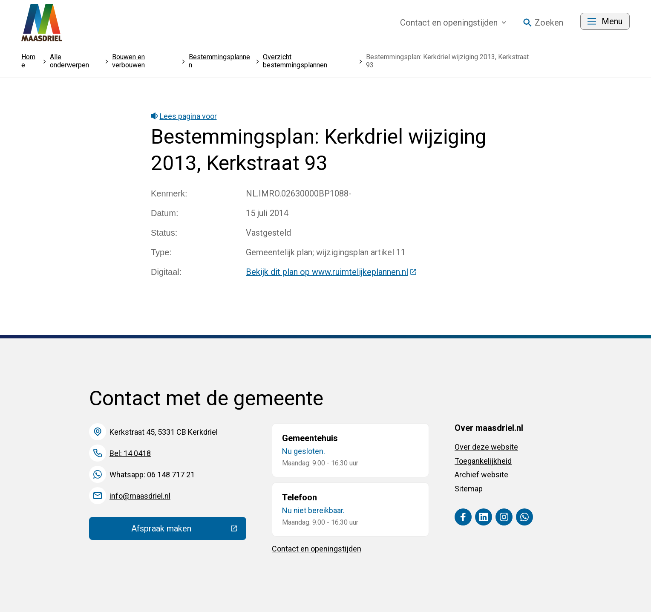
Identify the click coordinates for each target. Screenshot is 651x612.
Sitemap (469, 488)
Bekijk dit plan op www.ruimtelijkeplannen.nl (331, 272)
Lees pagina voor (184, 116)
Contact (453, 22)
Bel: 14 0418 (130, 453)
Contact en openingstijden (316, 548)
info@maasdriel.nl (139, 495)
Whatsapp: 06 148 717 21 (152, 474)
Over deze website (486, 446)
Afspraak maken (188, 530)
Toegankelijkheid (483, 460)
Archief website (481, 474)
